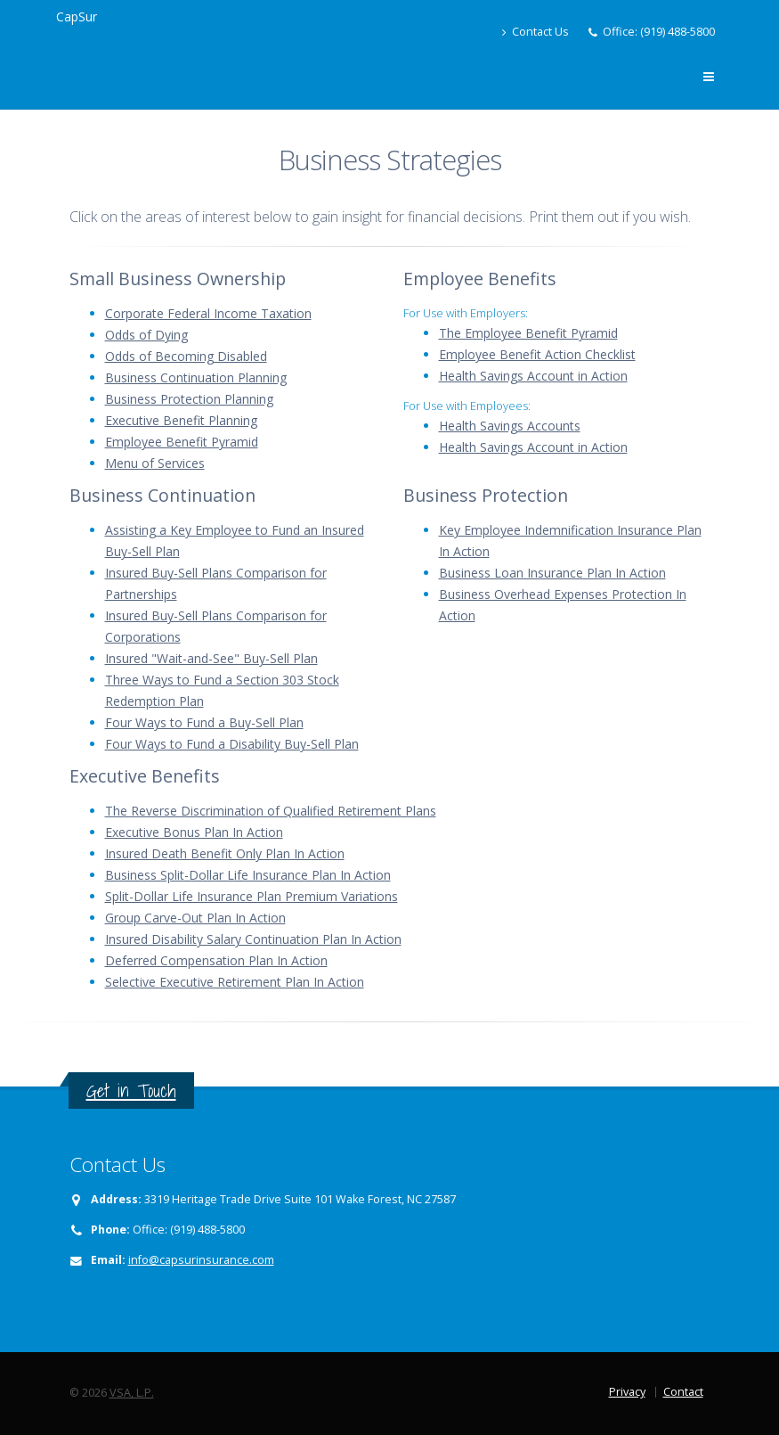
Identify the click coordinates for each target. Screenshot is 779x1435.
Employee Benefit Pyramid (181, 441)
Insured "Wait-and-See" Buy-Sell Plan (211, 658)
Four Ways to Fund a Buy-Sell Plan (204, 722)
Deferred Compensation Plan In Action (216, 960)
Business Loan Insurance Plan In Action (552, 572)
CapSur (76, 16)
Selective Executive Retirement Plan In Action (234, 981)
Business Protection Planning (189, 398)
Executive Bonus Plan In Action (194, 832)
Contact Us (535, 31)
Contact (683, 1391)
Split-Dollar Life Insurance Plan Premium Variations (251, 896)
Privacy (627, 1391)
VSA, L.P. (132, 1392)
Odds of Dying (146, 334)
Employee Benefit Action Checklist (537, 354)
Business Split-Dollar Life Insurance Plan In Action (248, 874)
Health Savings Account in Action (533, 375)
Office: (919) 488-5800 (659, 31)
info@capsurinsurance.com (201, 1259)
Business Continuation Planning (196, 377)
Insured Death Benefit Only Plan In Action (225, 853)
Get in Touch (131, 1090)
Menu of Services (155, 463)
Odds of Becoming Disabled (186, 356)
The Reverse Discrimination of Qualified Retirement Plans (270, 810)
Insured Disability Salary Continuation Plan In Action (253, 939)
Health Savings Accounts (509, 425)
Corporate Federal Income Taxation (208, 313)
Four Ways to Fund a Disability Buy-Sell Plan (232, 743)
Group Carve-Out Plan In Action (195, 917)
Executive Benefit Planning (181, 420)
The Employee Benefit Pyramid (528, 332)
